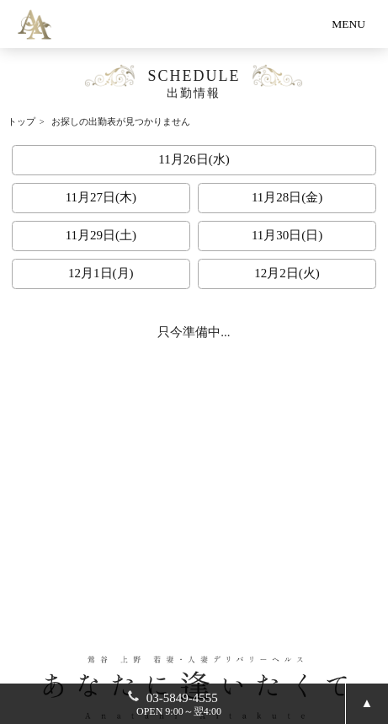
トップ (21, 121)
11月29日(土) (101, 235)
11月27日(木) (101, 197)
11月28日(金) (287, 197)
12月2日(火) (287, 273)
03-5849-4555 (179, 704)
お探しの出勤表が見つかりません (120, 121)
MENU (348, 24)
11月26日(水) (193, 159)
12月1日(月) (101, 273)
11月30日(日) (287, 235)
